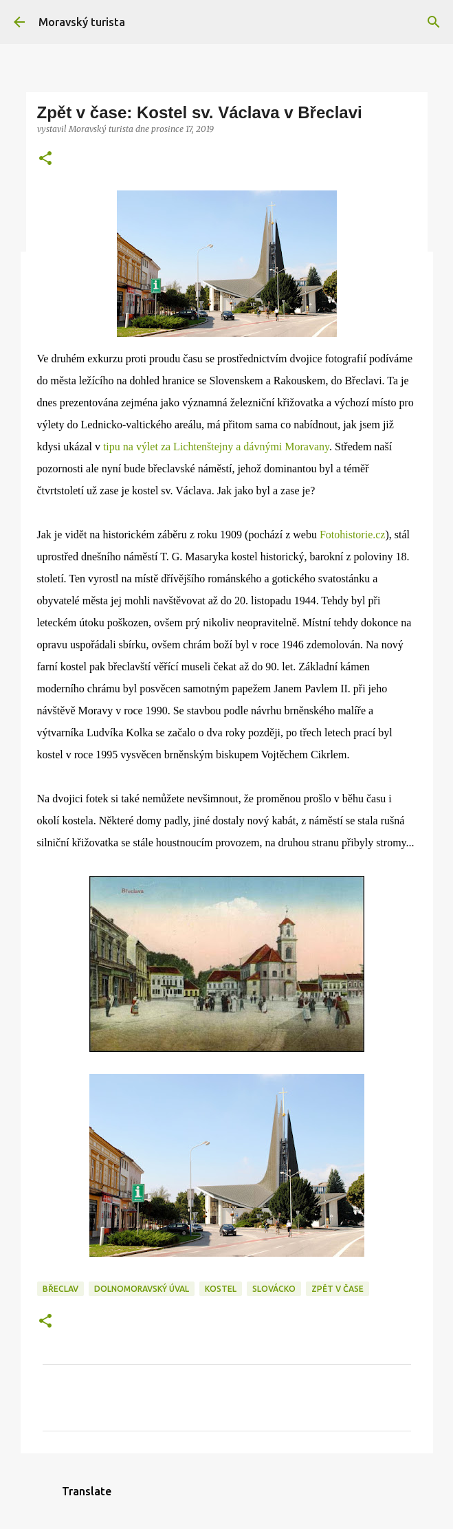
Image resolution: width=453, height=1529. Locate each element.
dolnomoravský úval (141, 1288)
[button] (45, 159)
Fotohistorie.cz (353, 534)
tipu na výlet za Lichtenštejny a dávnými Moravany (216, 446)
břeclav (60, 1288)
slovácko (274, 1288)
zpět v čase (337, 1288)
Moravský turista (81, 22)
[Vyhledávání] (434, 22)
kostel (220, 1288)
